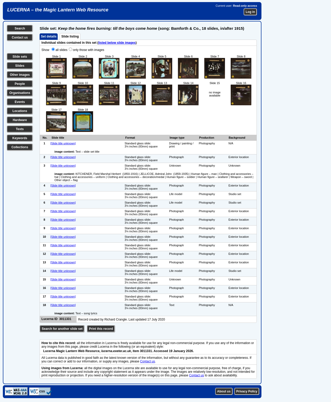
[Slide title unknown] (63, 143)
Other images (20, 75)
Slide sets (19, 56)
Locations (19, 111)
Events (20, 102)
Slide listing (70, 36)
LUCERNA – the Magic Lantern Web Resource (57, 9)
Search (19, 28)
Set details (48, 36)
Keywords (19, 138)
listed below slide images (117, 42)
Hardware (20, 120)
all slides (61, 50)
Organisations (19, 93)
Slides (19, 66)
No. (45, 137)
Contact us (20, 37)
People (20, 84)
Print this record (101, 329)
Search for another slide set (62, 329)
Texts (20, 129)
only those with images (88, 50)
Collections (19, 147)
